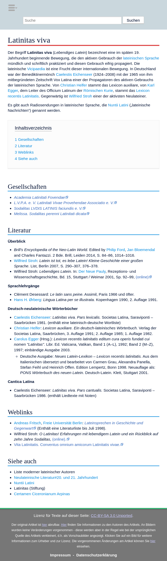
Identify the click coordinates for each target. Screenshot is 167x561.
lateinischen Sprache (141, 58)
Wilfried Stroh (80, 96)
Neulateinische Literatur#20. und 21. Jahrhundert (56, 477)
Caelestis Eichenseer (74, 74)
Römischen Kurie (98, 90)
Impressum (60, 555)
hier (44, 525)
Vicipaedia (36, 69)
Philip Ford (115, 249)
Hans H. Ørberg (27, 299)
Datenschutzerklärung (96, 555)
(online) (142, 277)
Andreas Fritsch (27, 423)
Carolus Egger (26, 339)
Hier (64, 525)
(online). (59, 439)
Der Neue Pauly (92, 271)
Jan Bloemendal (141, 249)
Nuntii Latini (118, 105)
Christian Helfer (73, 85)
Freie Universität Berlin (63, 423)
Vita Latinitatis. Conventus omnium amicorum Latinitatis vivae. (67, 444)
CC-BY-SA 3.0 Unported (111, 515)
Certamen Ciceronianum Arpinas (42, 494)
